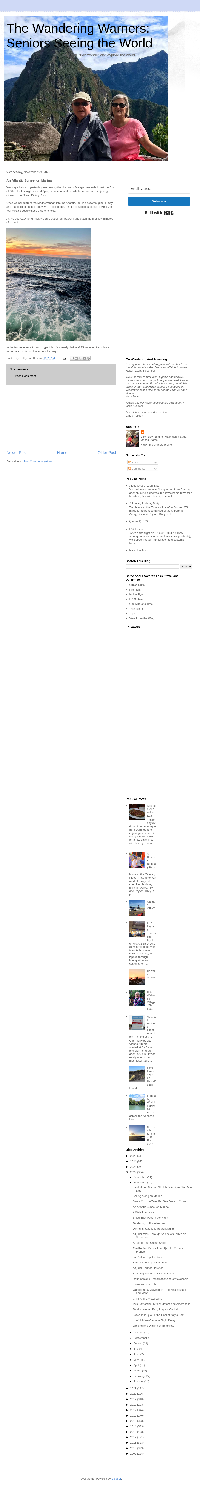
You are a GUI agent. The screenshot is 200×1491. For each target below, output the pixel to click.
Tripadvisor (136, 608)
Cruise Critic (137, 585)
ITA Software (137, 599)
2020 (133, 1393)
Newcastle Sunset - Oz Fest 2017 (151, 1135)
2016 (133, 1415)
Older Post (107, 452)
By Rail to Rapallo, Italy (147, 1257)
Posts (133, 462)
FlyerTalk (134, 589)
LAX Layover (137, 529)
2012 (133, 1437)
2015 (133, 1421)
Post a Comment (25, 376)
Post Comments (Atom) (38, 461)
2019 (133, 1399)
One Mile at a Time (141, 603)
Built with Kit (159, 213)
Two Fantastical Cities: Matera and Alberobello (161, 1304)
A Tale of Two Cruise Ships (149, 1242)
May (137, 1359)
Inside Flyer (136, 594)
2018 (133, 1404)
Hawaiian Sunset (139, 550)
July (136, 1348)
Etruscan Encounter (145, 1284)
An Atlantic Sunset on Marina (151, 1207)
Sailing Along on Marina (147, 1196)
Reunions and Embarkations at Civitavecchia (160, 1278)
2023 (133, 1166)
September (141, 1337)
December (140, 1177)
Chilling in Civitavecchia (147, 1298)
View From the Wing (141, 618)
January (139, 1381)
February (140, 1376)
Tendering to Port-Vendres (149, 1223)
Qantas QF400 (138, 521)
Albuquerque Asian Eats (144, 485)
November (140, 1182)
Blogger (116, 1478)
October (139, 1332)
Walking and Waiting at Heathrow (153, 1325)
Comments (136, 468)
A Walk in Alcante (143, 1212)
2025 (133, 1155)
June (137, 1354)
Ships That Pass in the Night (150, 1217)
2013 (133, 1431)
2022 (133, 1172)
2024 (133, 1161)
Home (62, 452)
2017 (133, 1410)
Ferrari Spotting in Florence (150, 1262)
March (138, 1370)
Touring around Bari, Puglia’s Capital (155, 1309)
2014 (133, 1426)
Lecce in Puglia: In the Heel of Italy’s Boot (158, 1315)
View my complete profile (156, 444)
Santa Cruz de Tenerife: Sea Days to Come (159, 1201)
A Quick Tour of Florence (148, 1268)
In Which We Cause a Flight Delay (154, 1320)
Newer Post (16, 452)
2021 (133, 1388)
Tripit (132, 613)
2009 (133, 1453)
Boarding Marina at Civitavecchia (153, 1273)
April (137, 1365)
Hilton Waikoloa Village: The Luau (151, 1000)
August (138, 1343)
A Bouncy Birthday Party (144, 503)
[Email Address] (159, 189)
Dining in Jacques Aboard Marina (153, 1228)
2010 (133, 1448)
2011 (133, 1442)
